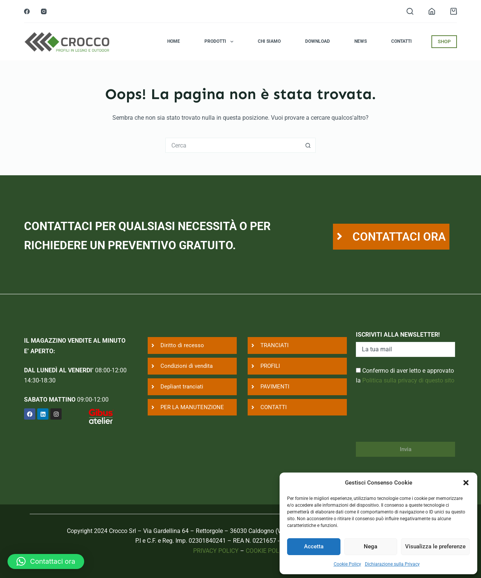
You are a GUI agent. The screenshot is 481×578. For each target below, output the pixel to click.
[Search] (410, 11)
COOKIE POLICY (267, 550)
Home (173, 41)
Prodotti (220, 41)
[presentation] (413, 418)
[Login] (431, 11)
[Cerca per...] (233, 145)
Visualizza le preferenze (435, 546)
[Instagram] (44, 11)
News (360, 41)
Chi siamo (269, 41)
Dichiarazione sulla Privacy (392, 564)
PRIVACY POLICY (216, 550)
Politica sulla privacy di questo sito (408, 380)
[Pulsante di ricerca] (308, 145)
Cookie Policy (347, 564)
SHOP (444, 41)
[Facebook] (27, 11)
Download (317, 41)
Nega (370, 546)
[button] (466, 482)
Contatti (401, 41)
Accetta (314, 546)
